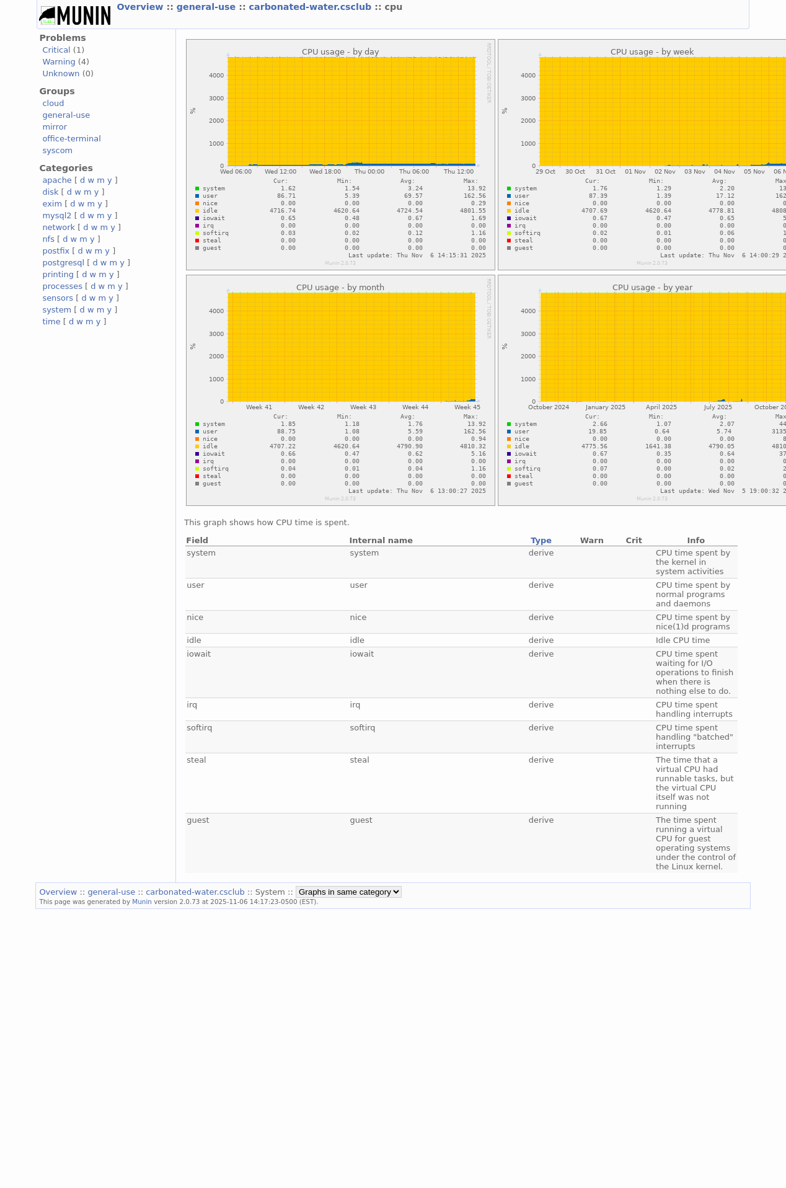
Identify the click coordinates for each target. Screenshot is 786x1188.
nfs (48, 239)
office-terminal (71, 138)
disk (50, 192)
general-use (208, 7)
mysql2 (56, 215)
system (56, 309)
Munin (142, 901)
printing (57, 274)
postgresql (63, 262)
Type (541, 540)
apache (56, 180)
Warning (58, 61)
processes (62, 286)
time (51, 321)
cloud (53, 103)
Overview (141, 7)
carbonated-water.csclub (312, 7)
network (58, 227)
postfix (55, 250)
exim (52, 203)
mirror (54, 126)
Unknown (60, 73)
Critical (56, 50)
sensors (57, 298)
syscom (57, 150)
